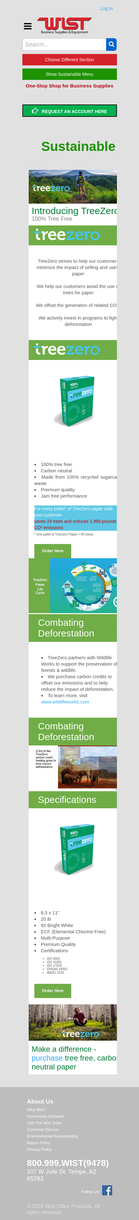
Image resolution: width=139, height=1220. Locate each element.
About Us (40, 1101)
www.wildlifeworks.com (65, 701)
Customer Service (43, 1129)
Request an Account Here (69, 110)
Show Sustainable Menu (69, 74)
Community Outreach (46, 1116)
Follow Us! (90, 1192)
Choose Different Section (69, 59)
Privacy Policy (39, 1149)
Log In (107, 8)
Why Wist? (36, 1110)
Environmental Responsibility (52, 1136)
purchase (47, 1058)
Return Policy (39, 1143)
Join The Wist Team (44, 1123)
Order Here (53, 550)
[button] (111, 44)
